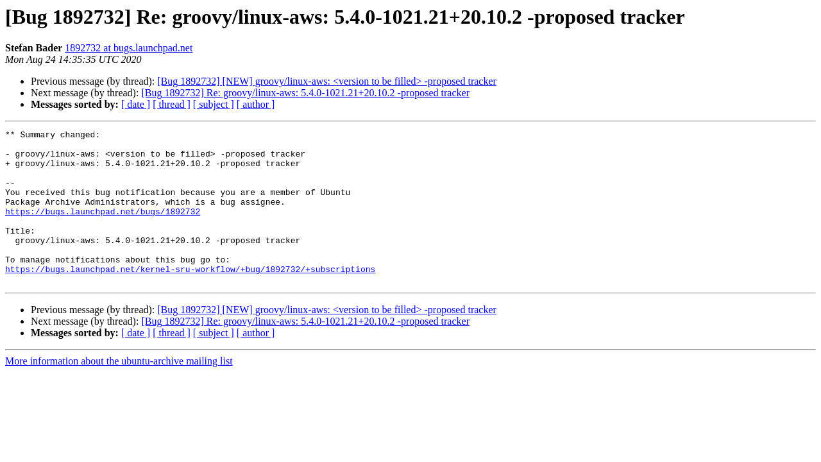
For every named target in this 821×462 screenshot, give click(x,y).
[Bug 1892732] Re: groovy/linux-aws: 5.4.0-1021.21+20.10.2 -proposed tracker (305, 92)
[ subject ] (213, 104)
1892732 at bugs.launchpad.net (128, 47)
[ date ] (135, 104)
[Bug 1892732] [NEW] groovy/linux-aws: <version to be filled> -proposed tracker (326, 81)
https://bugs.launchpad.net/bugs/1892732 (102, 228)
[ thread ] (171, 104)
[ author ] (256, 104)
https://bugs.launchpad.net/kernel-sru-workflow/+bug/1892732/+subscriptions (190, 298)
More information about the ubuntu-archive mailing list (119, 391)
